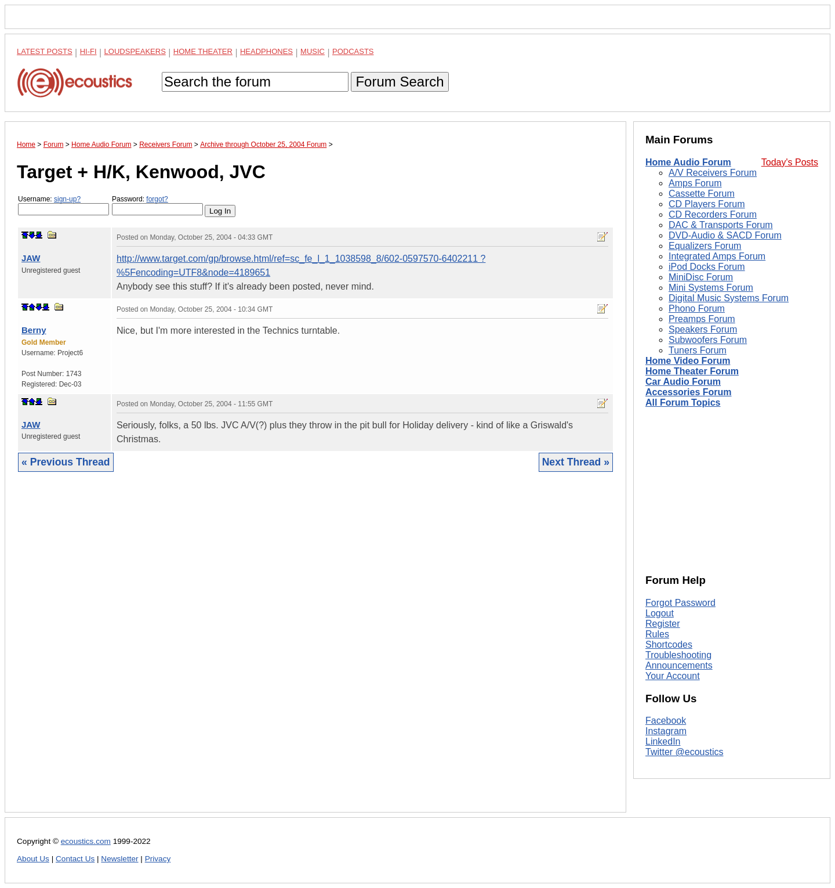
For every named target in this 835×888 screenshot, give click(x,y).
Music (312, 51)
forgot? (157, 199)
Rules (657, 634)
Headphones (266, 51)
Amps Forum (695, 183)
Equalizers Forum (705, 246)
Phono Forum (697, 308)
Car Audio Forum (683, 382)
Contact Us (75, 858)
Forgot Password (680, 603)
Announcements (679, 665)
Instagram (666, 731)
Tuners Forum (698, 350)
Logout (659, 613)
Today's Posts (789, 162)
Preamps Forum (702, 319)
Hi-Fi (88, 51)
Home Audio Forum (688, 162)
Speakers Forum (703, 329)
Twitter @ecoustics (684, 752)
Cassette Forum (702, 193)
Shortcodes (668, 644)
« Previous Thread (65, 462)
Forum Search (399, 81)
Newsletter (119, 858)
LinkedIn (663, 741)
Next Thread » (575, 462)
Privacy (158, 858)
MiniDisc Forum (701, 277)
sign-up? (67, 199)
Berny (33, 330)
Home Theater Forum (692, 371)
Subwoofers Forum (708, 340)
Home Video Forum (687, 361)
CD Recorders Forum (713, 214)
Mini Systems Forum (711, 288)
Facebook (665, 720)
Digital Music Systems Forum (729, 298)
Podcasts (353, 51)
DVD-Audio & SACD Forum (725, 235)
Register (662, 624)
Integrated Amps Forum (717, 256)
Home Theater (203, 51)
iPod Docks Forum (707, 267)
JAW (31, 258)
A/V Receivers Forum (713, 173)
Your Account (672, 676)
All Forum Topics (682, 402)
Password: (157, 205)
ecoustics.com (86, 841)
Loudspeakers (135, 51)
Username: (63, 205)
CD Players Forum (707, 204)
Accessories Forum (688, 392)
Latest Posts (44, 51)
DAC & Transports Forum (721, 225)
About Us (33, 858)
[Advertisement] (315, 650)
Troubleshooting (678, 655)
